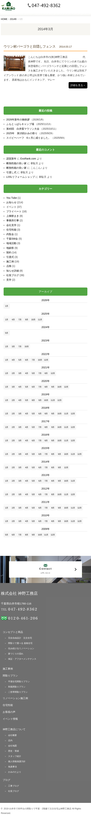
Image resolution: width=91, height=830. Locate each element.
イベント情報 (10, 718)
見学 (8, 279)
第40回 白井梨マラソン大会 (23, 128)
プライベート (13, 211)
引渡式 (10, 257)
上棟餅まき (12, 215)
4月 (13, 319)
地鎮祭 (10, 247)
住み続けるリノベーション (21, 648)
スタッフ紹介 (14, 756)
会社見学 (11, 225)
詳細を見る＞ (78, 85)
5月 (6, 333)
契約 (8, 252)
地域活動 (11, 243)
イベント (11, 206)
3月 (13, 346)
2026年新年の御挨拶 (18, 119)
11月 (40, 319)
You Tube (11, 197)
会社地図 (12, 745)
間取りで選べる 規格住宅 (20, 643)
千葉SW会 (12, 238)
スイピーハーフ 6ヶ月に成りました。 (28, 137)
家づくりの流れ (15, 653)
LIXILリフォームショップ (20, 176)
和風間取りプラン (16, 687)
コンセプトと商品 (13, 632)
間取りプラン (10, 675)
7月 (19, 319)
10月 (33, 319)
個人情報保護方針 (16, 761)
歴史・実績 (13, 751)
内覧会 (10, 234)
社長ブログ (12, 275)
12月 (46, 360)
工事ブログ (13, 786)
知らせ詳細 (12, 270)
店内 (10, 740)
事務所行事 (12, 220)
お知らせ (11, 202)
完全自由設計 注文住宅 (20, 638)
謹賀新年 (11, 158)
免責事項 (12, 766)
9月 (26, 319)
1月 (6, 306)
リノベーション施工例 (15, 698)
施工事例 (8, 668)
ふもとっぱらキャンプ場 (20, 124)
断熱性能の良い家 (16, 163)
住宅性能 (11, 229)
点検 (8, 266)
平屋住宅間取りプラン (19, 681)
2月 (13, 373)
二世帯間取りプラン (18, 692)
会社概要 (12, 735)
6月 (26, 360)
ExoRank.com (28, 158)
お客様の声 (9, 711)
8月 (46, 373)
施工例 (10, 261)
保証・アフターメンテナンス (22, 659)
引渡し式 (11, 172)
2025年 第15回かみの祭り (22, 133)
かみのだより (14, 772)
